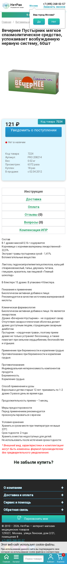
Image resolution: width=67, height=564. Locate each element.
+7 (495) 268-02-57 (54, 4)
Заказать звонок (54, 6)
